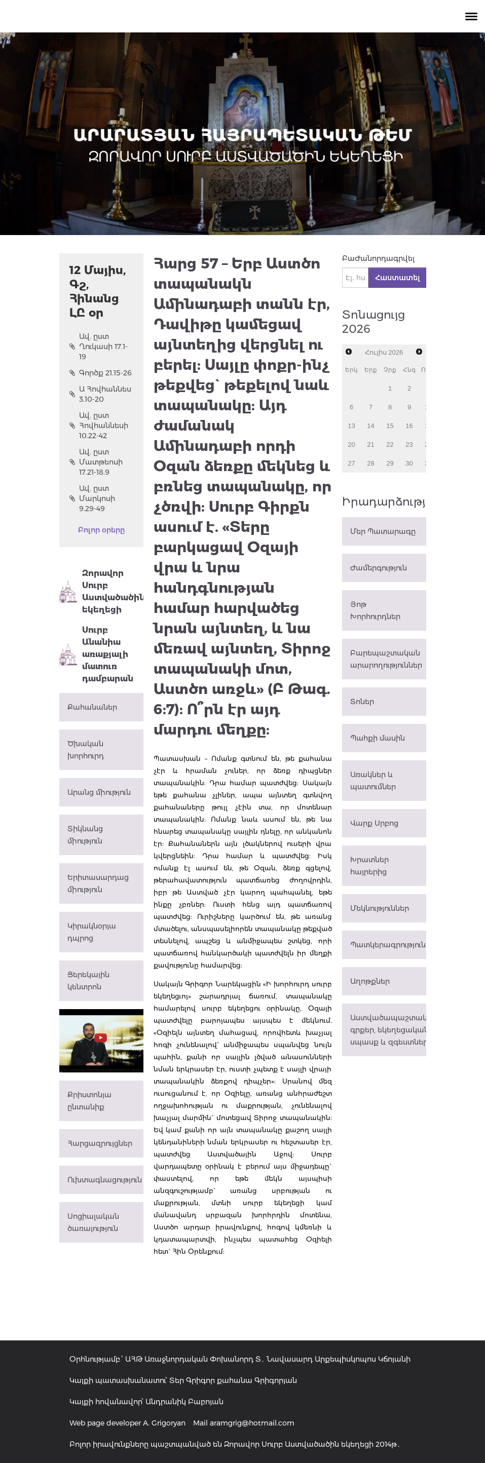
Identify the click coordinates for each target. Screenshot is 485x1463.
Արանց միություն (99, 792)
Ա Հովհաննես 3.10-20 (100, 394)
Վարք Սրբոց (374, 823)
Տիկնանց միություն (85, 834)
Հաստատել (397, 278)
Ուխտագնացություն (104, 1179)
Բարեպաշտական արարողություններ (386, 659)
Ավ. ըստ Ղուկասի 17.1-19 (98, 346)
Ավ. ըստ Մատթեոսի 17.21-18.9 (96, 462)
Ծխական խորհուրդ (85, 749)
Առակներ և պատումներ (373, 780)
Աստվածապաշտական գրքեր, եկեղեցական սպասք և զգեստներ (388, 1030)
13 (351, 426)
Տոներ (362, 701)
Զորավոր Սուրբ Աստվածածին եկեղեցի (101, 591)
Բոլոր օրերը (101, 529)
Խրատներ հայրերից (369, 865)
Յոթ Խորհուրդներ (375, 610)
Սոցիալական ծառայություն (93, 1222)
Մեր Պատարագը (383, 531)
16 (409, 426)
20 (351, 444)
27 (351, 463)
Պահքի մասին (377, 738)
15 (389, 426)
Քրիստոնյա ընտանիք (89, 1100)
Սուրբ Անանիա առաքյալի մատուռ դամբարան (96, 654)
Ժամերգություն (378, 567)
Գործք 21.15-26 (100, 372)
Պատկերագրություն (388, 944)
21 (370, 444)
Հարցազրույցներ (99, 1143)
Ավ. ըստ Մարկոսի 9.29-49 (92, 498)
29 (389, 463)
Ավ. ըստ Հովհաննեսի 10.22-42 (98, 425)
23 (409, 444)
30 (409, 463)
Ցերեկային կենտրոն (88, 980)
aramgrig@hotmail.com (252, 1423)
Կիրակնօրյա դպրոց (91, 932)
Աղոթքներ (370, 981)
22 (389, 444)
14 (370, 426)
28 (370, 463)
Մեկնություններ (379, 908)
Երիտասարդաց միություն (98, 883)
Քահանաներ (92, 707)
